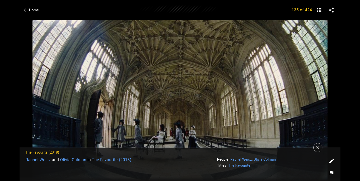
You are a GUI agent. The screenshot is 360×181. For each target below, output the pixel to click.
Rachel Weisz (38, 159)
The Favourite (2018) (112, 159)
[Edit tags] (331, 161)
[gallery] (319, 10)
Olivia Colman (73, 159)
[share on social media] (331, 10)
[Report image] (331, 173)
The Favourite (239, 165)
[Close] (317, 147)
